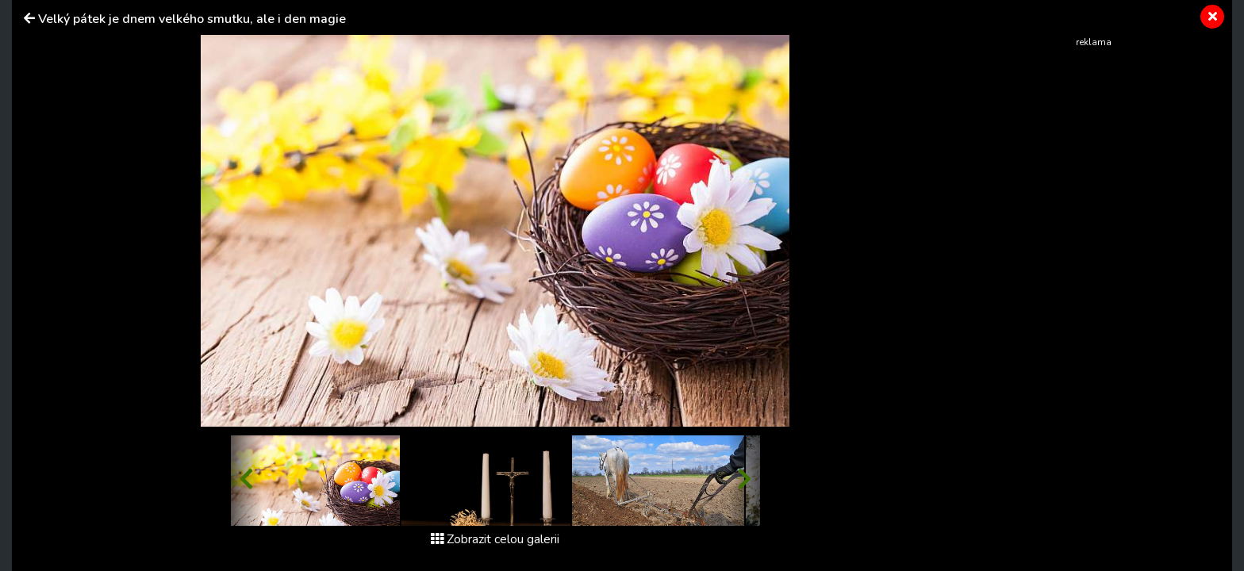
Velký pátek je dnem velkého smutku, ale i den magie (192, 19)
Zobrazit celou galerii (495, 539)
